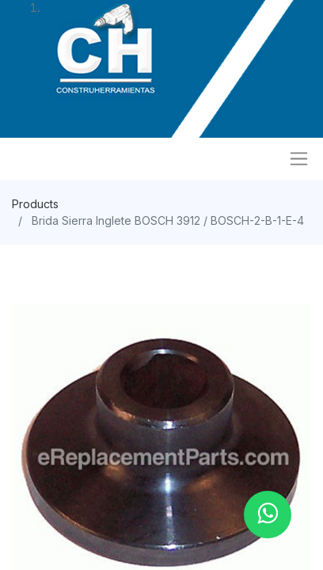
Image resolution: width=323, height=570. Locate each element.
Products (35, 204)
